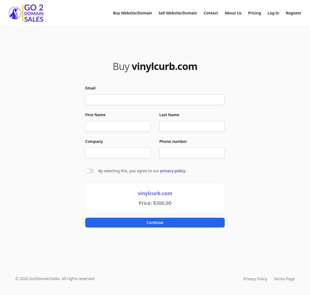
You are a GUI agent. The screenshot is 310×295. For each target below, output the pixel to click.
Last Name (169, 114)
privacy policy (173, 170)
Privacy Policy (255, 278)
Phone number (173, 141)
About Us (233, 13)
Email (90, 88)
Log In (273, 13)
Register (293, 13)
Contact (211, 13)
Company (94, 141)
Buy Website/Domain (132, 13)
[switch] (89, 170)
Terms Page (284, 278)
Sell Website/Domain (178, 13)
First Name (95, 114)
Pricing (254, 13)
